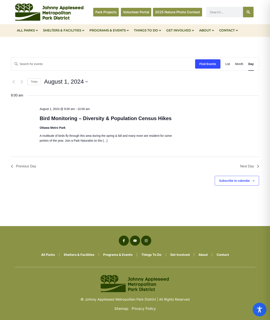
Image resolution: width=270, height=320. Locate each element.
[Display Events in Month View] (239, 64)
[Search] (248, 12)
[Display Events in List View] (227, 64)
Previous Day (23, 166)
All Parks (27, 30)
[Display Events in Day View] (251, 64)
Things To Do (147, 30)
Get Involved (180, 30)
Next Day (249, 166)
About (206, 30)
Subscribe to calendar (234, 180)
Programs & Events (109, 30)
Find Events (207, 64)
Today (34, 81)
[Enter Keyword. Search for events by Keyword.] (103, 64)
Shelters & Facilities (63, 30)
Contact (228, 30)
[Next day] (21, 81)
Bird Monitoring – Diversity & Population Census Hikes (105, 118)
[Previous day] (13, 81)
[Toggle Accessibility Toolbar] (259, 309)
